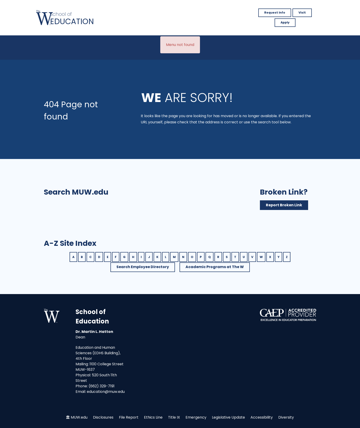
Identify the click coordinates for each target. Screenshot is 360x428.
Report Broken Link (284, 205)
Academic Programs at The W (215, 266)
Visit (302, 12)
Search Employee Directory (142, 266)
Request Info (274, 12)
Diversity (286, 417)
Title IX (174, 417)
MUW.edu (79, 417)
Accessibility (261, 417)
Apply (285, 22)
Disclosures (103, 417)
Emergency (196, 417)
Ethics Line (153, 417)
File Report (128, 417)
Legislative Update (228, 417)
